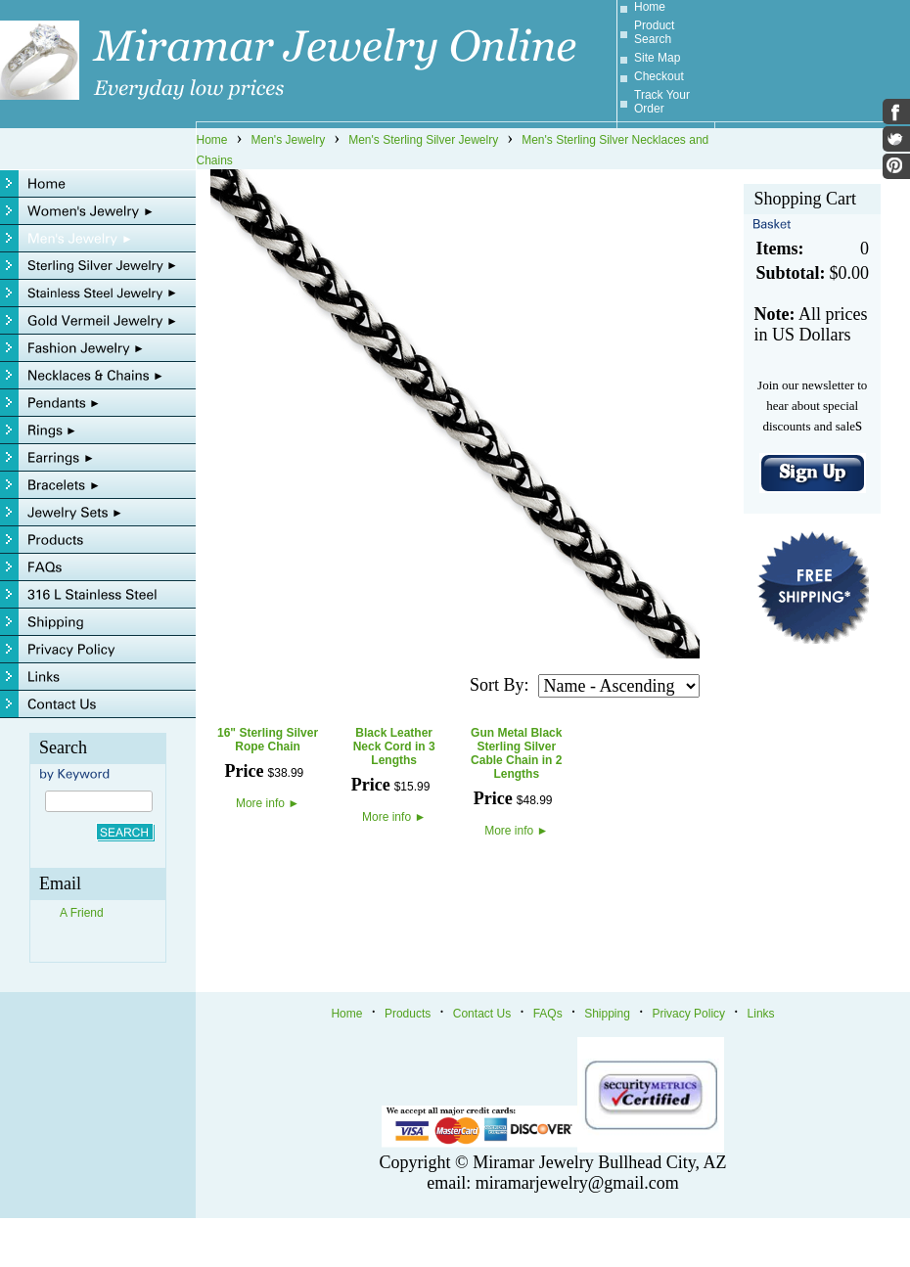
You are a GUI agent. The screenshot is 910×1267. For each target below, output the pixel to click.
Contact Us (482, 1013)
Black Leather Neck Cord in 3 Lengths (394, 746)
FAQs (548, 1013)
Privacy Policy (688, 1013)
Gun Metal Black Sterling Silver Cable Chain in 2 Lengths (516, 753)
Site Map (657, 58)
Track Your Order (662, 101)
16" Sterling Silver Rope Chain (267, 739)
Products (408, 1013)
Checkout (659, 76)
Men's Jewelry (288, 140)
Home (649, 7)
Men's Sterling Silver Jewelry (423, 140)
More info (267, 803)
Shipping (607, 1013)
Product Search (654, 32)
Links (761, 1013)
